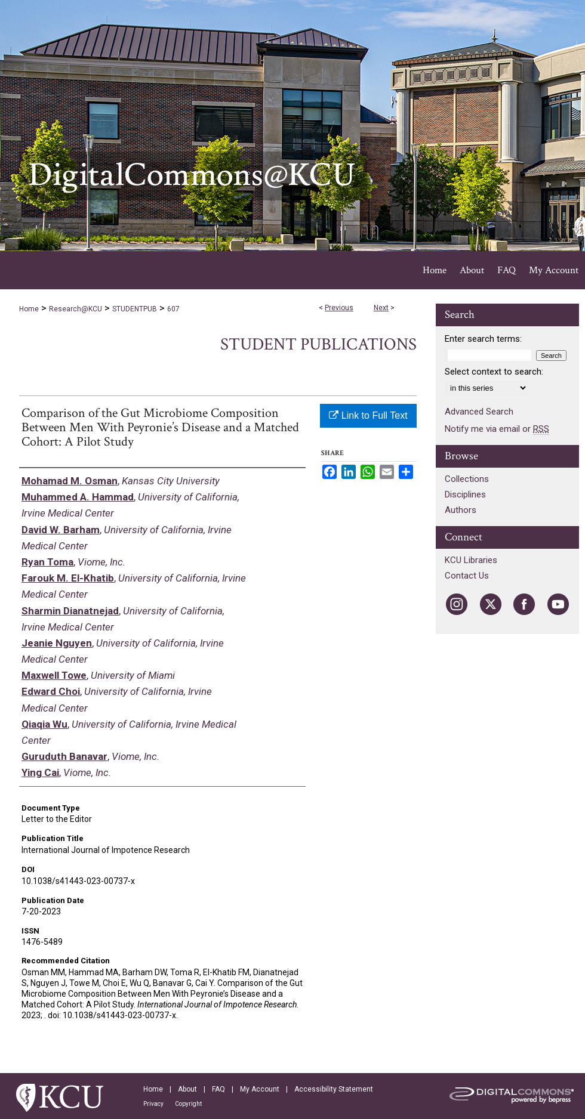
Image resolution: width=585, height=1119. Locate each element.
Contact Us (467, 575)
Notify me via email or (497, 429)
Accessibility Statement (333, 1089)
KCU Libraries (471, 560)
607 (173, 309)
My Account (259, 1089)
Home (29, 309)
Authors (460, 510)
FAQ (218, 1089)
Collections (467, 479)
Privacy (153, 1104)
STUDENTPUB (134, 309)
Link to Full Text (368, 415)
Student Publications (318, 344)
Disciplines (465, 494)
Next (381, 308)
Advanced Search (479, 411)
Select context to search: (494, 371)
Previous (339, 308)
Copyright (188, 1104)
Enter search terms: (483, 338)
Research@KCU (75, 309)
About (187, 1089)
